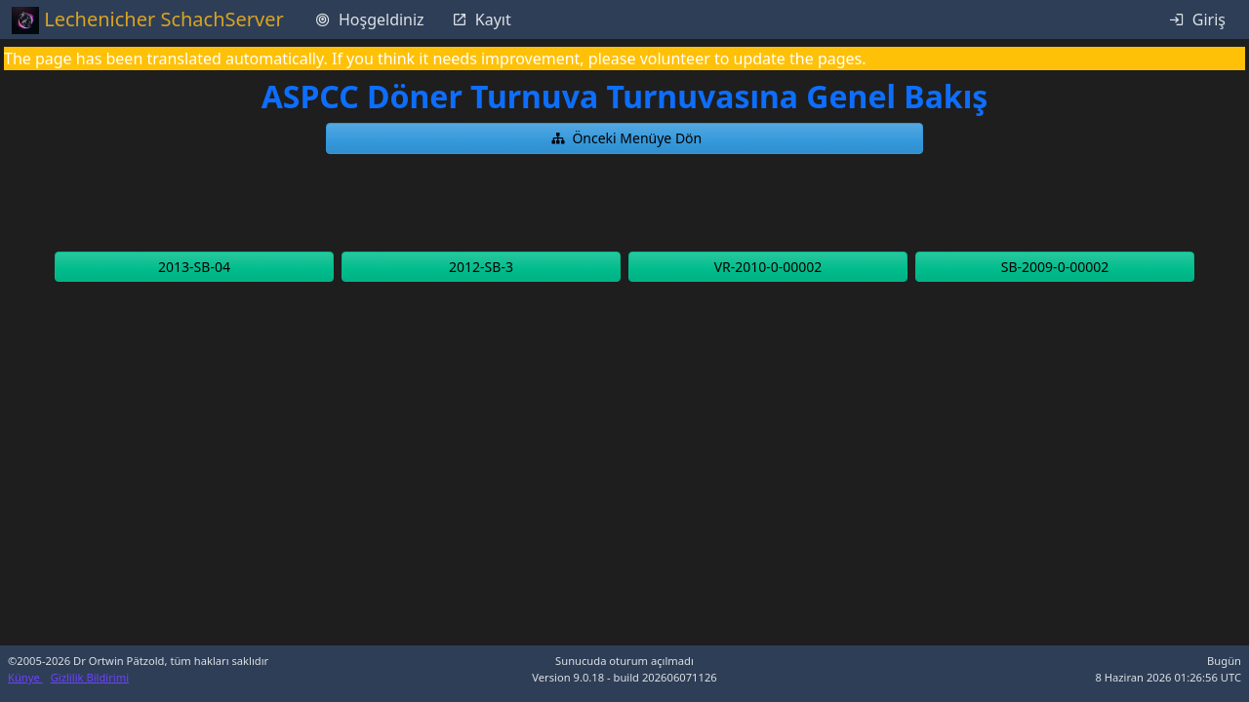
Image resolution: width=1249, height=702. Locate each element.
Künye (25, 677)
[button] (624, 138)
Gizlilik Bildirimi (90, 677)
